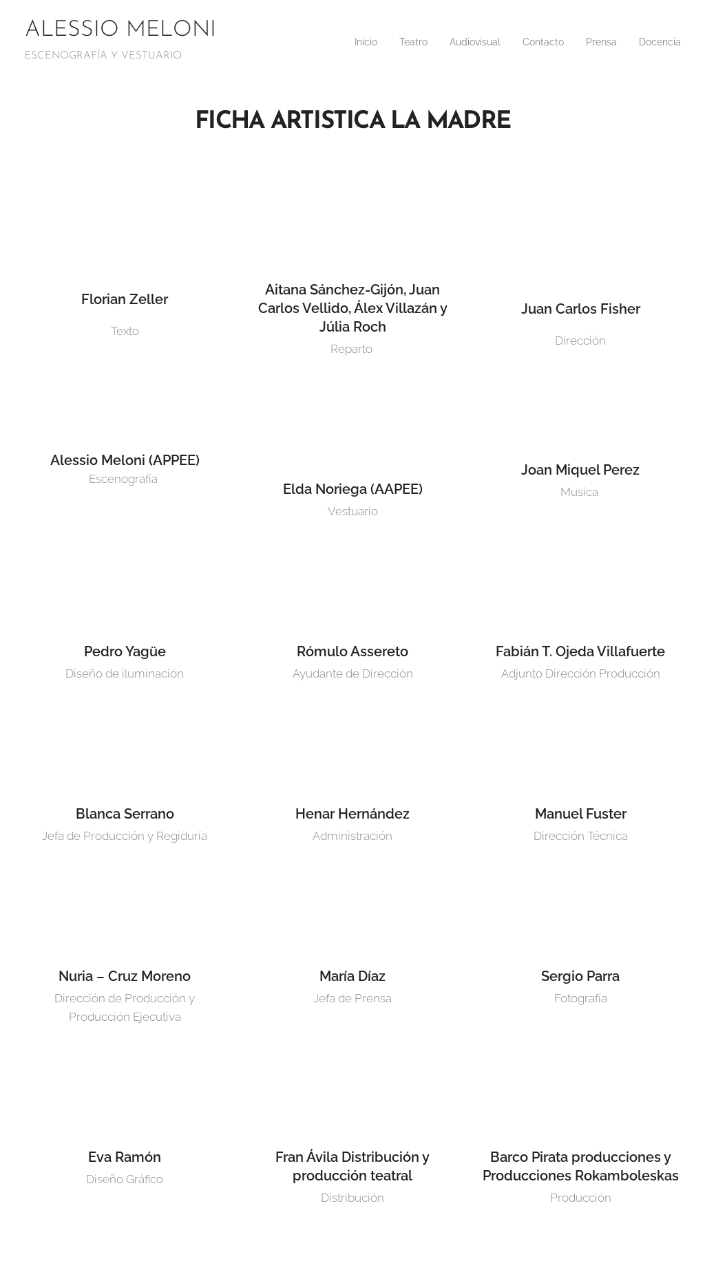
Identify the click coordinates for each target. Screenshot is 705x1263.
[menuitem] (339, 42)
